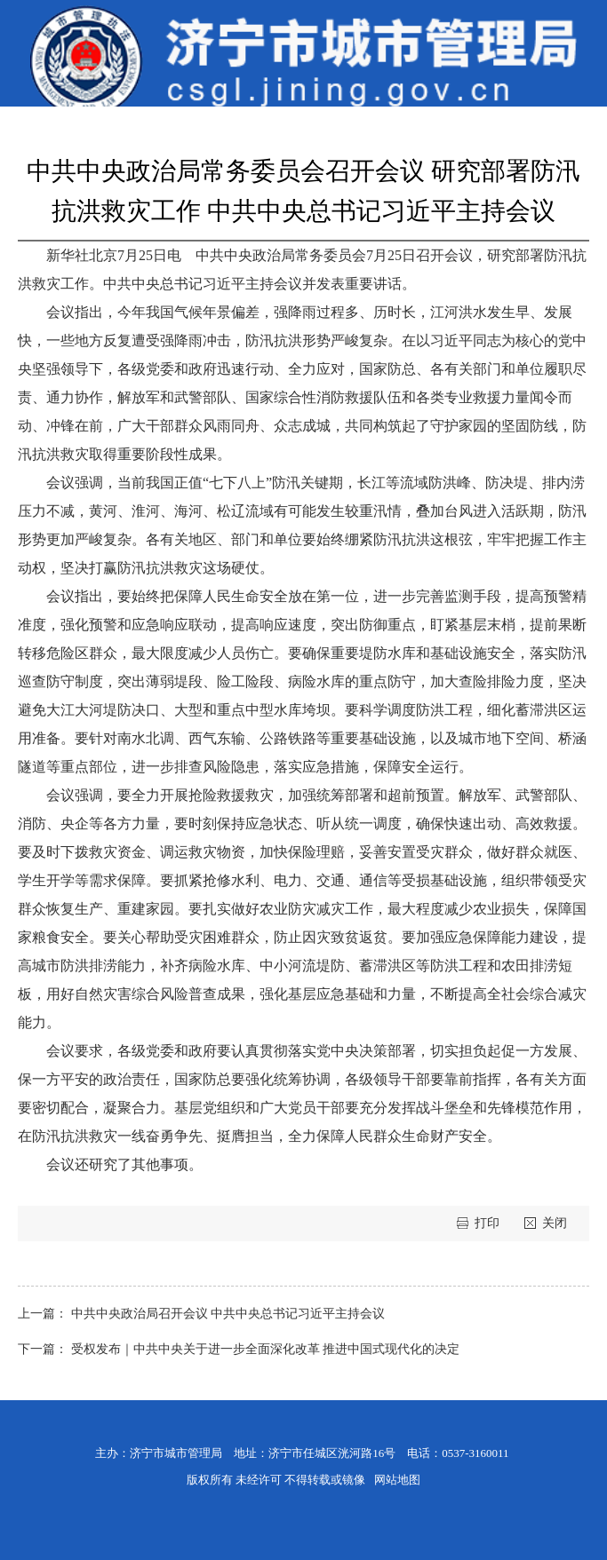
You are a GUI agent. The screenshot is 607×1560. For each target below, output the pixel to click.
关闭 (554, 1223)
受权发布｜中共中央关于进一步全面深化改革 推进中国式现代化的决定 (265, 1349)
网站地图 (397, 1479)
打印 (489, 1223)
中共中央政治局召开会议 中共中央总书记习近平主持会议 (228, 1313)
